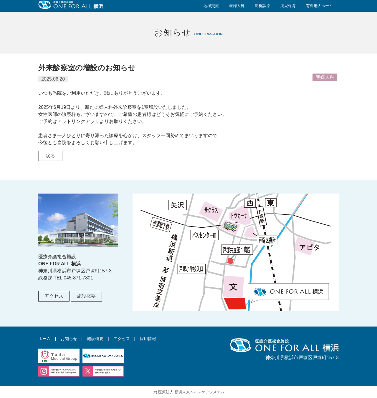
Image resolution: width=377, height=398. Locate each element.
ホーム (45, 338)
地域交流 (211, 6)
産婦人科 (236, 6)
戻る (50, 155)
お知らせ (71, 338)
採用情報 (157, 338)
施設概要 (86, 296)
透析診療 (262, 6)
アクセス (53, 296)
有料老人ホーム (319, 6)
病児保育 (288, 6)
